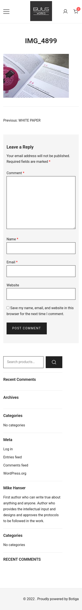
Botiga (74, 599)
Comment (15, 173)
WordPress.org (14, 473)
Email (12, 262)
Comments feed (15, 465)
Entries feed (12, 457)
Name (12, 239)
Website (13, 285)
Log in (8, 449)
